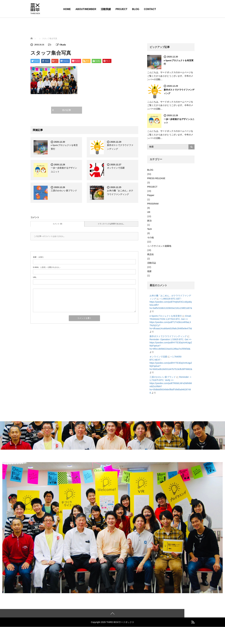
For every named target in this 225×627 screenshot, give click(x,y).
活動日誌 (151, 263)
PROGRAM (152, 203)
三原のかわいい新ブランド (64, 190)
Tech (149, 229)
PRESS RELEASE (156, 178)
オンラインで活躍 (116, 168)
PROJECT (121, 9)
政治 (149, 220)
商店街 (150, 254)
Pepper (150, 195)
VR (148, 212)
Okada (63, 45)
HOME (67, 9)
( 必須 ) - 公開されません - (47, 267)
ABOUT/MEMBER (85, 9)
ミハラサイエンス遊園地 (159, 246)
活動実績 (106, 9)
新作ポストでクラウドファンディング (168, 336)
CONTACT (150, 9)
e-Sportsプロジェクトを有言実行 (166, 316)
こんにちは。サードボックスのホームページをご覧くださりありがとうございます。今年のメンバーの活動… (170, 76)
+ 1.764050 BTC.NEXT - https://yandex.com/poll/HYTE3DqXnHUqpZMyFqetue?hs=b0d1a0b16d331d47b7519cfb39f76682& (171, 362)
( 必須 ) (38, 257)
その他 (150, 237)
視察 (149, 271)
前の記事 (66, 110)
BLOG (135, 9)
